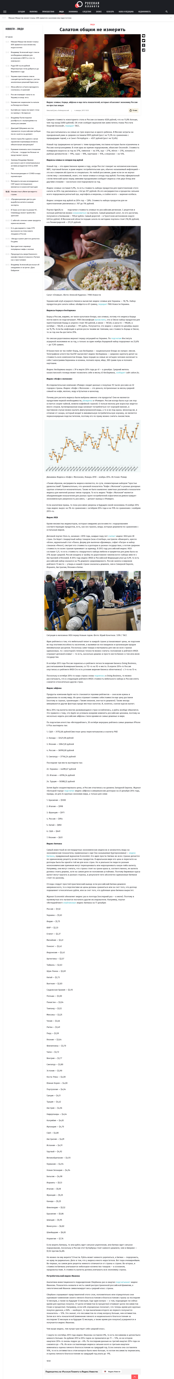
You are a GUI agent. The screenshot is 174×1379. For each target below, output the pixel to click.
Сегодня (21, 11)
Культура (110, 11)
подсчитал (69, 791)
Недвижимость (144, 11)
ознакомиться (80, 213)
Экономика (73, 11)
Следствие (87, 11)
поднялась (99, 676)
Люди (61, 11)
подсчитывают (123, 1282)
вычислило (100, 320)
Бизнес (99, 11)
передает (70, 126)
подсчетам (116, 338)
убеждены (87, 400)
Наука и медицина (126, 11)
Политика (33, 11)
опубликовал (69, 903)
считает (112, 536)
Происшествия (48, 11)
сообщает (120, 372)
